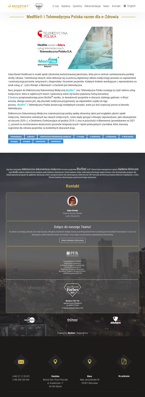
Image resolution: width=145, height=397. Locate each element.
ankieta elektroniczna (27, 172)
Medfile (15, 172)
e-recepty (80, 136)
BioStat (82, 169)
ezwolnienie (56, 141)
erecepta (26, 141)
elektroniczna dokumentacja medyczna (55, 136)
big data (10, 169)
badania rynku (41, 172)
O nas (56, 6)
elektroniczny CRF (85, 175)
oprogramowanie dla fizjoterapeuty (64, 175)
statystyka (17, 169)
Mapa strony (82, 333)
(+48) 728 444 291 (72, 216)
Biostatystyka (121, 172)
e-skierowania (127, 136)
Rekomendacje (93, 6)
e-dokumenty (111, 136)
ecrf (89, 169)
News (106, 6)
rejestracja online (43, 175)
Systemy (77, 6)
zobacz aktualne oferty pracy (72, 240)
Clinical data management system (104, 169)
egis (10, 172)
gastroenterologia (80, 177)
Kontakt (116, 6)
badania (14, 97)
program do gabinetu (27, 174)
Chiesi (67, 172)
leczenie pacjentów (69, 169)
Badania (65, 6)
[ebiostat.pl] (19, 6)
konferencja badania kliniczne (111, 175)
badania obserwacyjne (64, 177)
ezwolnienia (40, 141)
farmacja (96, 175)
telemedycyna (16, 136)
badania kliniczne (128, 169)
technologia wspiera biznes (101, 172)
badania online (76, 172)
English (129, 6)
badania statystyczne (55, 172)
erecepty (14, 141)
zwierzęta (86, 172)
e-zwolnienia (95, 136)
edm (114, 172)
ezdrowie (31, 136)
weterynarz (92, 177)
